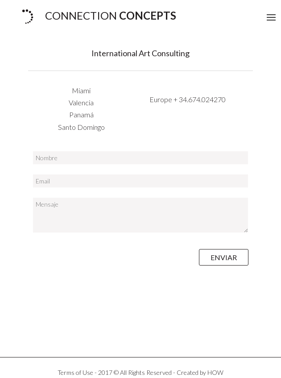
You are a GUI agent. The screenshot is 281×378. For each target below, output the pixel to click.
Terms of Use (75, 372)
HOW (215, 372)
